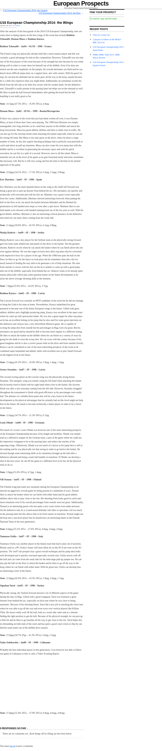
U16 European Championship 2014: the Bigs (60, 13)
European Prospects (81, 3)
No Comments (16, 25)
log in (12, 746)
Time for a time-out (101, 35)
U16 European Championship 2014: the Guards (25, 10)
